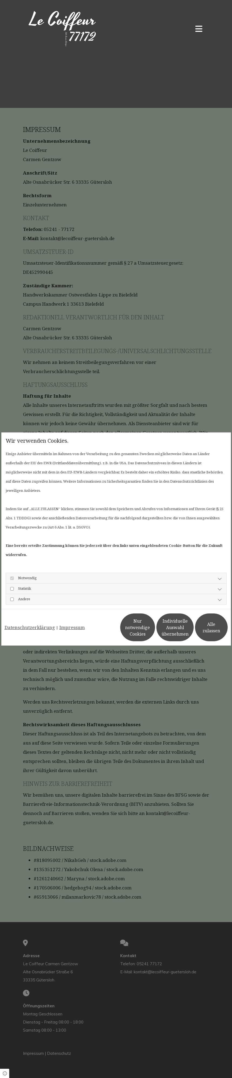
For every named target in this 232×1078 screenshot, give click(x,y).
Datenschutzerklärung (30, 613)
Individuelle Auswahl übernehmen (151, 632)
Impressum (72, 613)
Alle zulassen (202, 632)
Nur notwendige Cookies (100, 632)
